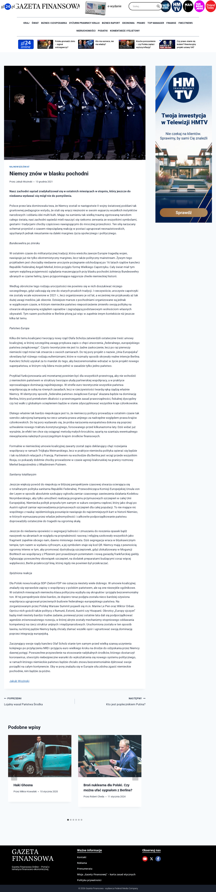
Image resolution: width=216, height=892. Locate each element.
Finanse (171, 23)
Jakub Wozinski (24, 181)
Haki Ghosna (23, 785)
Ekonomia (128, 23)
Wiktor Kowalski (28, 791)
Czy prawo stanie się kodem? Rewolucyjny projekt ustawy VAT (186, 44)
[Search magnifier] (158, 6)
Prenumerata (84, 868)
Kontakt (81, 857)
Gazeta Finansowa (32, 855)
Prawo (141, 23)
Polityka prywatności (89, 880)
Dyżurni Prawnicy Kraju (84, 23)
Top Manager (155, 23)
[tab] (68, 820)
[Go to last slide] (14, 776)
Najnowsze (15, 167)
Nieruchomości (86, 30)
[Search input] (144, 6)
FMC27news (186, 23)
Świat (35, 23)
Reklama (82, 863)
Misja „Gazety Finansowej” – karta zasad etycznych (106, 874)
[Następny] (135, 776)
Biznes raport (111, 23)
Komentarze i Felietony (125, 30)
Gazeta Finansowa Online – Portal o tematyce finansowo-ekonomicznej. (30, 868)
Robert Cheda (97, 796)
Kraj (26, 23)
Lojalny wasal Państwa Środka (38, 701)
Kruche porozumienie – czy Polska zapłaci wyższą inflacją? (145, 44)
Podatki (103, 30)
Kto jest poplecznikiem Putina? (111, 701)
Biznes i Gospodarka (54, 23)
